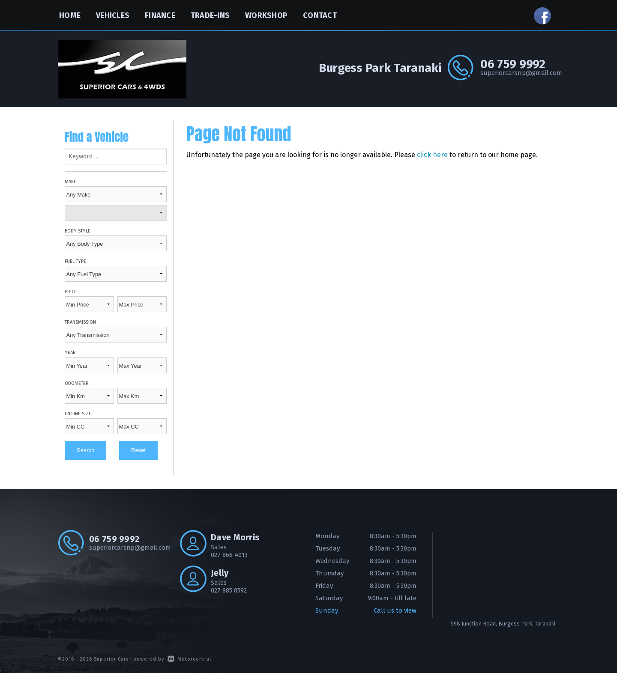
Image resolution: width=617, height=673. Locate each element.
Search (85, 450)
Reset (138, 450)
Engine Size (78, 414)
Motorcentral (189, 659)
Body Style (77, 231)
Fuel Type (75, 261)
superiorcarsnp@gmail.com (519, 73)
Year (70, 352)
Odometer (77, 383)
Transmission (80, 322)
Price (71, 292)
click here (432, 155)
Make (70, 182)
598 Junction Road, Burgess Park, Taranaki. (504, 623)
